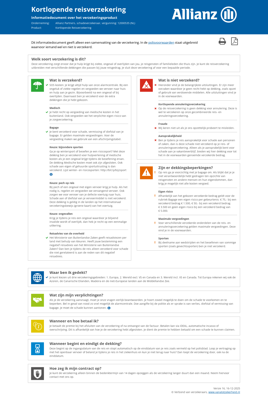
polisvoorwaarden (161, 42)
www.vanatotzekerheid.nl (224, 392)
